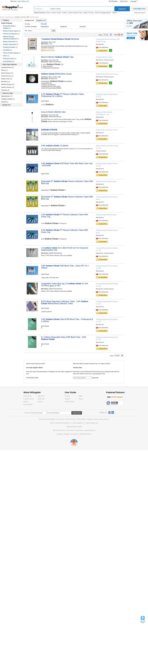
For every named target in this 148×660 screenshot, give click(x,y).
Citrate (48, 13)
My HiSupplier (113, 1)
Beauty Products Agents (11, 31)
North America (7, 73)
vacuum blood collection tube (53, 112)
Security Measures (89, 430)
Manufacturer (7, 96)
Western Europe (7, 84)
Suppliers (67, 399)
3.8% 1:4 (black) (54, 146)
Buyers (81, 399)
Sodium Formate (88, 13)
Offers (81, 396)
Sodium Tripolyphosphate (103, 13)
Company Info (27, 396)
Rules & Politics (27, 404)
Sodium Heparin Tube (75, 13)
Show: (101, 35)
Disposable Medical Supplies (9, 27)
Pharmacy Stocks (9, 58)
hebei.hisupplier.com (79, 423)
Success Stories (69, 401)
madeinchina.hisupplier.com (63, 423)
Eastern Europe (7, 87)
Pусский (79, 426)
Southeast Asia (7, 67)
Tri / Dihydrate (60, 39)
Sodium (64, 13)
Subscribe (95, 378)
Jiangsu (63, 26)
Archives (40, 401)
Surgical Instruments (10, 44)
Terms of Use (70, 430)
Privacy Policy (79, 430)
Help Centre (124, 1)
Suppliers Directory (92, 419)
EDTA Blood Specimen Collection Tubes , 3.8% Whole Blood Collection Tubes (64, 302)
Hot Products (60, 419)
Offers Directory (81, 419)
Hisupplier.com (14, 7)
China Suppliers (50, 419)
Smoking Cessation (10, 47)
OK (53, 31)
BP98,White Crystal (56, 74)
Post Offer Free (139, 9)
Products (38, 9)
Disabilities (7, 50)
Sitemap (25, 401)
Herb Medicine (8, 61)
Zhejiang (45, 26)
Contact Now (103, 50)
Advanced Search (139, 13)
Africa (4, 70)
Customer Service (28, 399)
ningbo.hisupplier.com (92, 423)
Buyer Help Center (142, 622)
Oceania (5, 90)
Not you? (25, 1)
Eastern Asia (6, 79)
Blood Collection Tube (57, 57)
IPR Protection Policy (59, 430)
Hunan (83, 26)
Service (4, 102)
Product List (29, 20)
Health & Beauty (6, 23)
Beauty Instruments (10, 41)
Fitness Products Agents (11, 53)
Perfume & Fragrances (11, 34)
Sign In (20, 1)
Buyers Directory (104, 419)
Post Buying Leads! (32, 377)
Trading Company (8, 99)
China (44, 24)
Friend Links (41, 399)
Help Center (41, 396)
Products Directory (70, 419)
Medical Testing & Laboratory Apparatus (11, 38)
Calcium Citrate (56, 13)
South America (7, 76)
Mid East (5, 81)
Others (6, 56)
